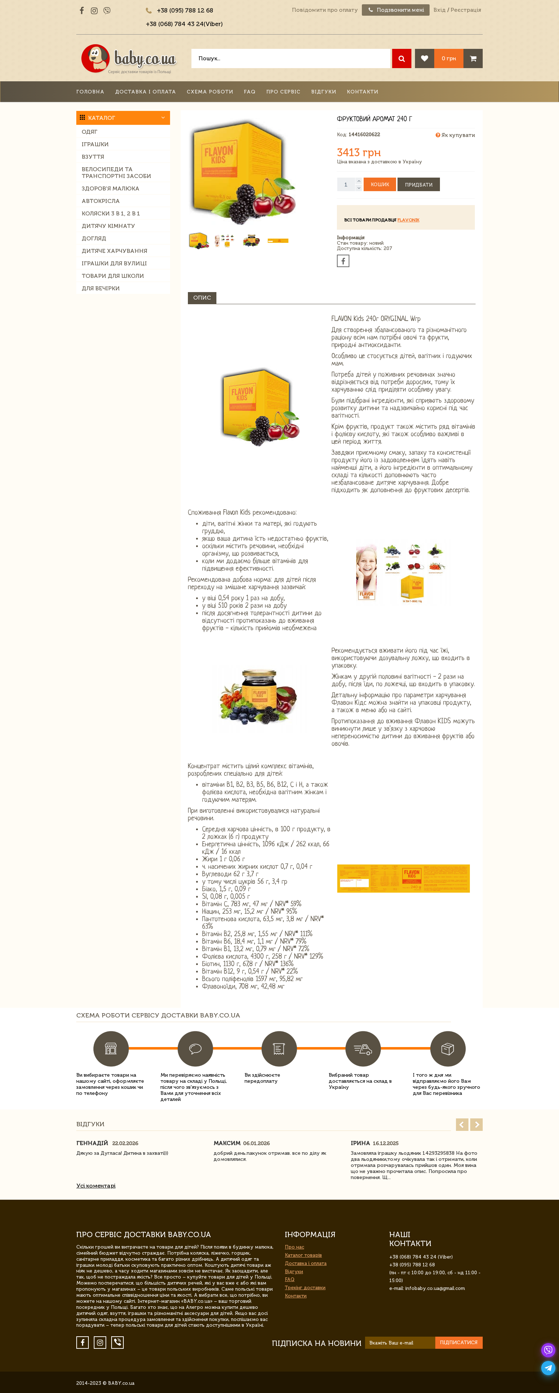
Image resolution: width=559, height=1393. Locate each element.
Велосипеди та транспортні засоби (116, 172)
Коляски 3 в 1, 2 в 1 (111, 213)
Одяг (89, 131)
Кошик (380, 184)
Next (476, 1124)
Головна (90, 92)
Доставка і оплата (145, 92)
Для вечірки (101, 288)
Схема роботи (210, 92)
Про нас (294, 1247)
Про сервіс (283, 92)
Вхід (440, 10)
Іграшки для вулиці (114, 263)
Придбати (418, 185)
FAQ (250, 92)
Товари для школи (113, 275)
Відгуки (323, 92)
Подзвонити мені (395, 10)
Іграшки (95, 144)
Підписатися (459, 1343)
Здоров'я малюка (110, 188)
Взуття (93, 156)
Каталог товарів (303, 1255)
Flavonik (408, 220)
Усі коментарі (96, 1185)
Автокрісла (101, 201)
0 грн (449, 58)
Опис (202, 297)
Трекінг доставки (305, 1287)
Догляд (94, 238)
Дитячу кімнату (108, 226)
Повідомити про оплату (325, 10)
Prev (462, 1124)
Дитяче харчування (114, 251)
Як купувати (455, 135)
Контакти (362, 92)
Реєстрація (466, 10)
